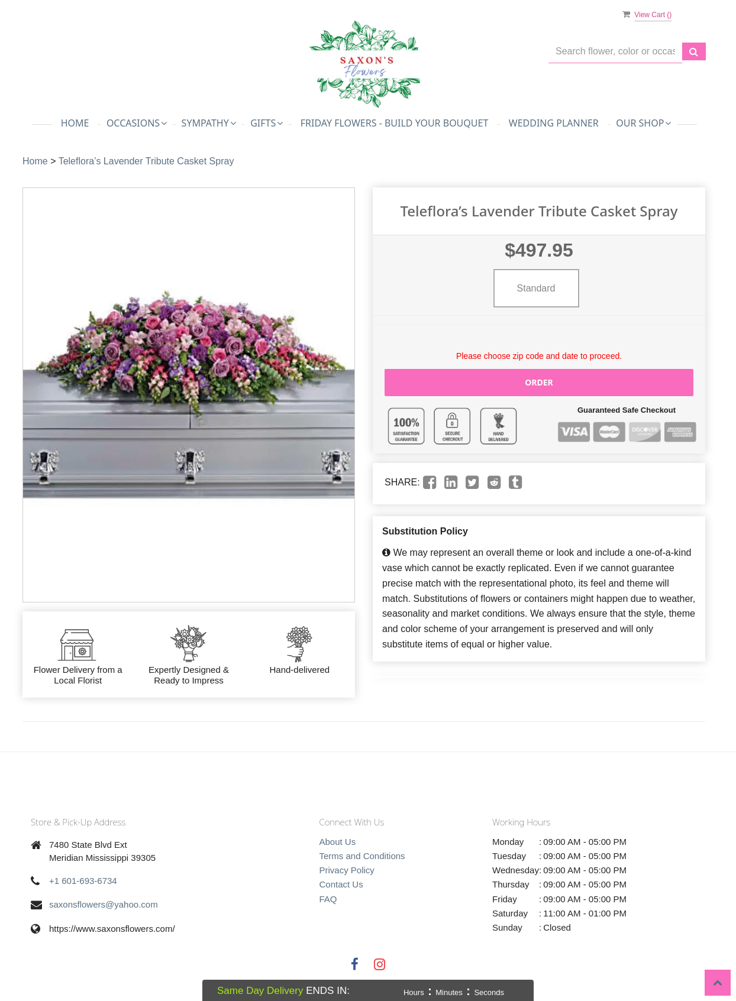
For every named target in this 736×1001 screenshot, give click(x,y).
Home (75, 122)
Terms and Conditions (362, 856)
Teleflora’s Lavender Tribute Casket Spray (146, 161)
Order (539, 382)
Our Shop (643, 122)
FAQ (328, 899)
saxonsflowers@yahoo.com (103, 904)
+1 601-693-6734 (83, 881)
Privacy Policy (347, 870)
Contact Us (341, 884)
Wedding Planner (554, 122)
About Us (337, 842)
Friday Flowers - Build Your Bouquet (395, 122)
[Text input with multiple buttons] (615, 51)
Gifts (266, 122)
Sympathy (209, 122)
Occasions (136, 122)
